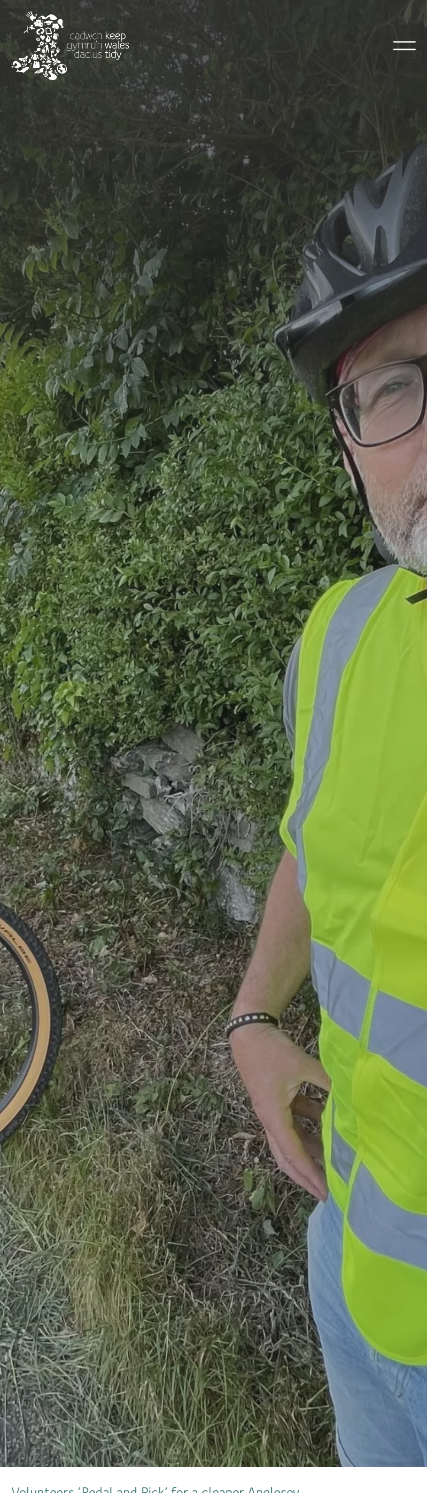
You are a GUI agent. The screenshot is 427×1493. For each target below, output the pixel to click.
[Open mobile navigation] (404, 45)
